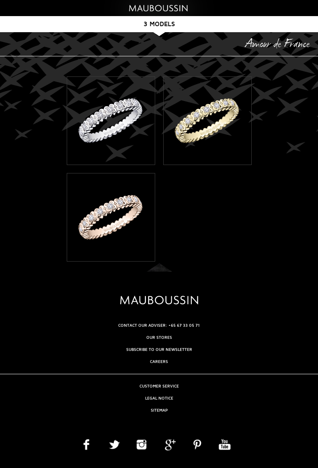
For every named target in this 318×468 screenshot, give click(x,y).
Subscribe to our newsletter (159, 349)
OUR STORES (159, 337)
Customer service (159, 386)
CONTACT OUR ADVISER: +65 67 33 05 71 (159, 325)
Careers (159, 361)
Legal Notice (159, 398)
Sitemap (159, 410)
